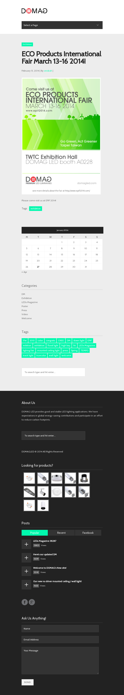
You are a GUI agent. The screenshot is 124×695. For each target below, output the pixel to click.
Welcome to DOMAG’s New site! (49, 567)
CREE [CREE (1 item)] (61, 340)
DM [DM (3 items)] (68, 340)
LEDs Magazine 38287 (44, 540)
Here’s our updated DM (45, 554)
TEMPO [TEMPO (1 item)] (84, 350)
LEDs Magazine (30, 302)
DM (23, 294)
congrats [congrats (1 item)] (50, 340)
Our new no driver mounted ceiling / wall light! (57, 581)
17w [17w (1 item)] (25, 340)
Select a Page (31, 25)
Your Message (60, 660)
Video (25, 314)
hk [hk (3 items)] (74, 345)
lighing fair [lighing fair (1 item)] (28, 350)
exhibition (35, 208)
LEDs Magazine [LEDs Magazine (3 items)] (87, 345)
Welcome (27, 318)
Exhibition (27, 44)
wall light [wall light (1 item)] (53, 355)
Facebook (88, 532)
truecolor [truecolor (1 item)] (41, 355)
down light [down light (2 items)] (78, 340)
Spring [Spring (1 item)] (74, 350)
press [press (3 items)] (65, 350)
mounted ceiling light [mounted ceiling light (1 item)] (48, 350)
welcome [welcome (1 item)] (66, 355)
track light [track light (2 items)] (28, 355)
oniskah (48, 70)
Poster (25, 306)
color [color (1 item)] (40, 340)
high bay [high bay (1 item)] (65, 345)
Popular (34, 532)
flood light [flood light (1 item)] (53, 345)
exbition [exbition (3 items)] (27, 345)
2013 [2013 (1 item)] (32, 340)
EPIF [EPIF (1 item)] (90, 340)
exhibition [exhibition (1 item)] (39, 345)
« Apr (24, 272)
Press (24, 310)
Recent (61, 532)
